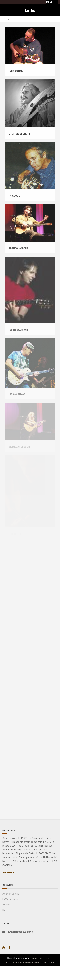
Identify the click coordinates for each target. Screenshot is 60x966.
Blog (4, 910)
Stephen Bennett (19, 134)
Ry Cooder (15, 196)
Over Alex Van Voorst (18, 958)
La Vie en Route (10, 899)
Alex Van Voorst (10, 893)
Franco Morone (18, 248)
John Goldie (16, 71)
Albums (6, 904)
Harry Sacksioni (18, 330)
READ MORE (8, 872)
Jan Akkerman (17, 394)
